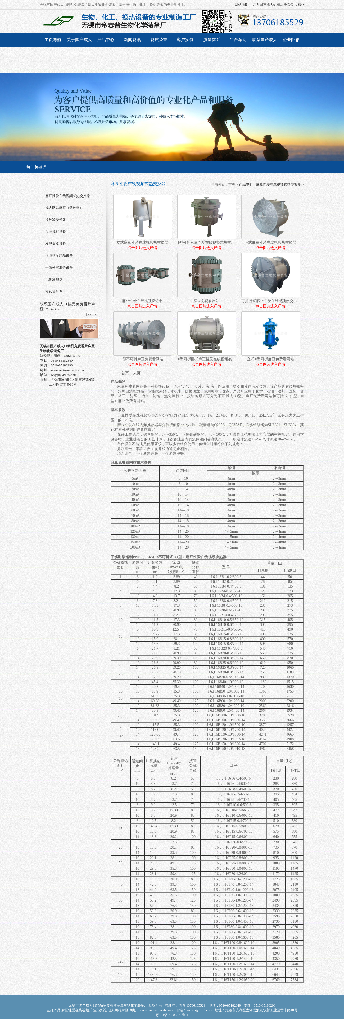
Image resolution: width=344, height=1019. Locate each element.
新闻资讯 (132, 39)
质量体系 (211, 39)
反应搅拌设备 (55, 232)
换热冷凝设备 (55, 220)
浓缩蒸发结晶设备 (59, 255)
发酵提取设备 (55, 244)
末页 (137, 373)
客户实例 (185, 39)
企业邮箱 (291, 39)
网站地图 (241, 5)
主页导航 (52, 39)
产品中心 (105, 39)
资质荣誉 (158, 39)
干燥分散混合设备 (59, 267)
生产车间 (238, 39)
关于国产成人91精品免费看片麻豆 (79, 53)
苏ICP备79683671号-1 (172, 1015)
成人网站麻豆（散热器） (64, 208)
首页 (231, 184)
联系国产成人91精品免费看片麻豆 (278, 5)
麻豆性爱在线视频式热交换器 (67, 196)
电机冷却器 (53, 279)
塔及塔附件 (53, 291)
